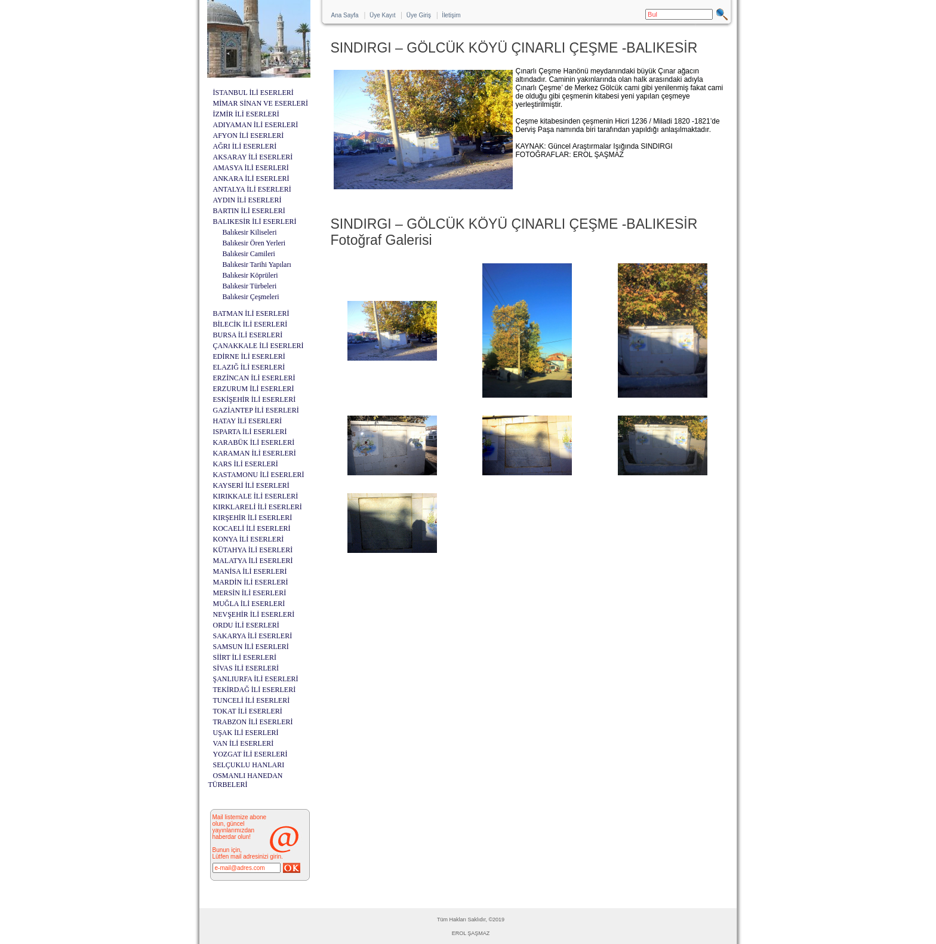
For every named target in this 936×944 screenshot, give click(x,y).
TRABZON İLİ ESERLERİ (253, 722)
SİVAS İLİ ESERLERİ (246, 668)
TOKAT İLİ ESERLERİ (247, 711)
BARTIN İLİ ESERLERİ (249, 211)
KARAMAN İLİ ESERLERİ (254, 453)
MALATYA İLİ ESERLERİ (253, 560)
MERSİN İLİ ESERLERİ (250, 593)
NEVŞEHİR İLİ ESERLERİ (254, 614)
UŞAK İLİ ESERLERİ (246, 732)
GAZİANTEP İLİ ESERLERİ (256, 410)
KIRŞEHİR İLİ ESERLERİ (252, 517)
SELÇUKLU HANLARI (249, 765)
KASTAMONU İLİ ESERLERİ (258, 475)
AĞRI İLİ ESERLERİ (245, 146)
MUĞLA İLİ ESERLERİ (249, 603)
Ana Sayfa (345, 15)
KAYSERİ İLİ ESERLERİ (251, 485)
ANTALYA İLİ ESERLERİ (252, 189)
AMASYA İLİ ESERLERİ (251, 168)
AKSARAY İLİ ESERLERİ (253, 157)
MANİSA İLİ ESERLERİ (250, 571)
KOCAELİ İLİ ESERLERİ (252, 528)
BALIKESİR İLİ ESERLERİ (255, 221)
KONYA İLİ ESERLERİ (248, 539)
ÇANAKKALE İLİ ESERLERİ (258, 346)
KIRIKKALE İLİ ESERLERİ (255, 496)
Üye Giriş (419, 15)
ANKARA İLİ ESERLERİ (251, 178)
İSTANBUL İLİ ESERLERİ (253, 92)
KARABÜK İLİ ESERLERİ (254, 442)
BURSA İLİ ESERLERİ (248, 335)
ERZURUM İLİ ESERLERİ (253, 389)
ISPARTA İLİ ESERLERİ (250, 432)
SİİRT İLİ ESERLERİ (244, 657)
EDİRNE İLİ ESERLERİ (249, 356)
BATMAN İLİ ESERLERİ (251, 313)
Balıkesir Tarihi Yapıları (257, 264)
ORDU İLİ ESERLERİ (246, 625)
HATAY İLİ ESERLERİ (247, 421)
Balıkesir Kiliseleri (250, 232)
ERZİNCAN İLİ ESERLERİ (254, 378)
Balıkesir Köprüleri (250, 275)
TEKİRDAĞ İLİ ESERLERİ (254, 689)
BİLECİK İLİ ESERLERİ (250, 324)
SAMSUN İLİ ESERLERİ (251, 646)
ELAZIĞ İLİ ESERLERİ (249, 367)
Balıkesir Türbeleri (250, 286)
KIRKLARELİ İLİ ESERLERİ (257, 507)
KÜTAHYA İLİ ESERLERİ (253, 550)
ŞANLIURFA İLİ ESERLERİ (255, 679)
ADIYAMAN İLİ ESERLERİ (255, 125)
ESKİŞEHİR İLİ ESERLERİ (254, 399)
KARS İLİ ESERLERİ (245, 464)
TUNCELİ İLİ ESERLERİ (251, 700)
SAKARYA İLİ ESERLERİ (252, 636)
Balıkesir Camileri (249, 254)
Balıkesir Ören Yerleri (254, 243)
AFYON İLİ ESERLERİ (248, 135)
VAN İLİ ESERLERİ (243, 743)
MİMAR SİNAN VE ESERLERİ (260, 103)
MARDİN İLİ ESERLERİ (250, 582)
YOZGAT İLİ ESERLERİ (250, 754)
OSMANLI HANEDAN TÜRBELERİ (245, 780)
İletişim (451, 15)
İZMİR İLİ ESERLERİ (246, 114)
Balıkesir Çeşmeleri (251, 297)
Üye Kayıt (382, 15)
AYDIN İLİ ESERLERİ (247, 200)
